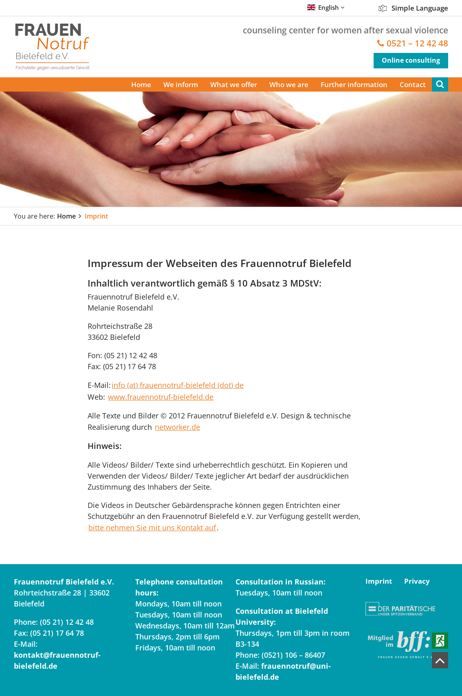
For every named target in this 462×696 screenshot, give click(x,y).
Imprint (96, 216)
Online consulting (411, 60)
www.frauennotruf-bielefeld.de (160, 397)
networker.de (177, 427)
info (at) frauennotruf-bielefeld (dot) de (178, 385)
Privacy (417, 581)
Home (141, 84)
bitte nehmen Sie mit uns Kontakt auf (152, 527)
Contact (413, 84)
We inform (180, 84)
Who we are (288, 84)
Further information (354, 84)
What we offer (233, 84)
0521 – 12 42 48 (417, 43)
